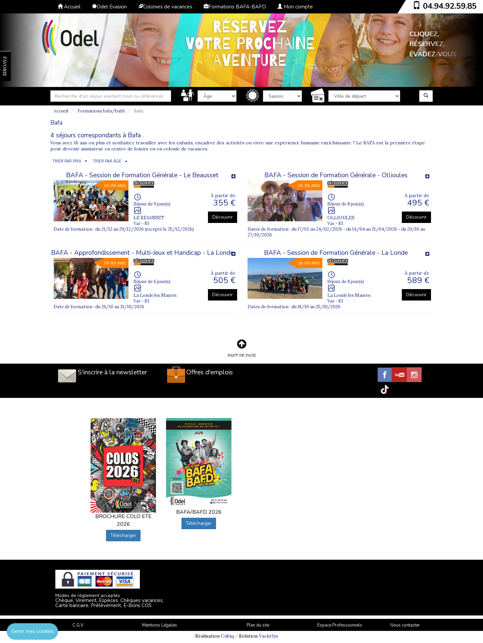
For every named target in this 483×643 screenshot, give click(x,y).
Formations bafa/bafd (100, 111)
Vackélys (268, 636)
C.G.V (78, 625)
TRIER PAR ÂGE (107, 161)
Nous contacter (405, 625)
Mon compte (295, 6)
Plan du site (258, 625)
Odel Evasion (109, 6)
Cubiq (227, 636)
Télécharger (123, 535)
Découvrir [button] (222, 217)
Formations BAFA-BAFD (235, 6)
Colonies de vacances (165, 6)
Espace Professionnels (339, 625)
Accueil (69, 6)
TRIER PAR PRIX (66, 161)
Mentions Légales (159, 625)
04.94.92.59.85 (450, 6)
